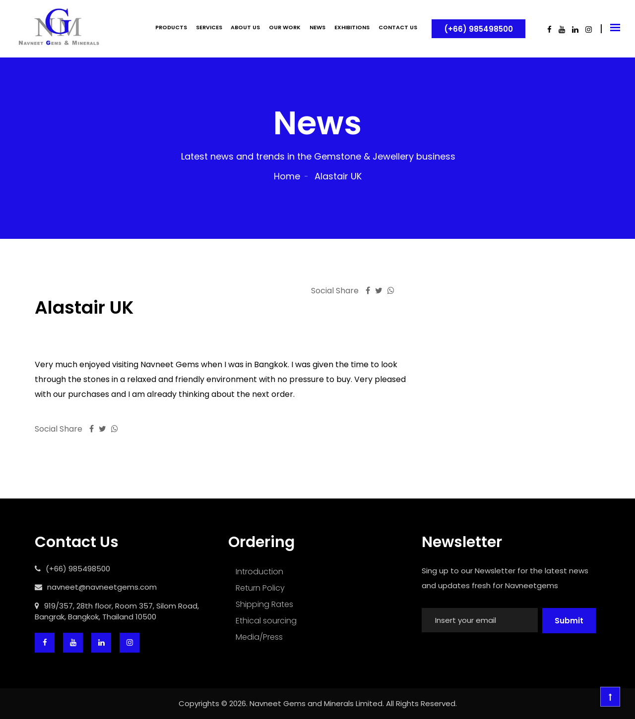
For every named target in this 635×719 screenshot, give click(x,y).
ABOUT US (245, 27)
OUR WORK (285, 27)
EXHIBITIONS (352, 27)
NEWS (317, 27)
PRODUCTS (171, 27)
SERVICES (209, 27)
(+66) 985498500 (478, 29)
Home (287, 176)
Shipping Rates (264, 604)
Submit (569, 620)
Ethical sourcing (266, 620)
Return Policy (260, 588)
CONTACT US (398, 27)
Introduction (259, 571)
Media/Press (259, 637)
